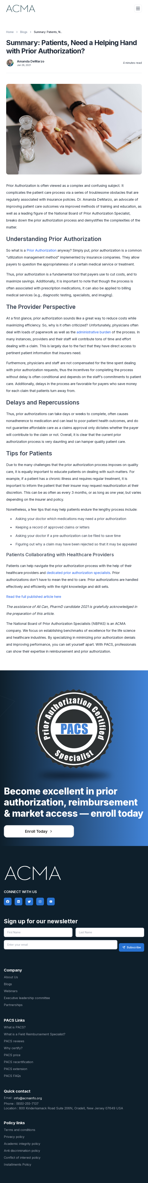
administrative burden (94, 332)
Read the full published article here (33, 597)
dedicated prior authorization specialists (78, 573)
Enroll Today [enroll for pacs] (39, 831)
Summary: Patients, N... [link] (48, 32)
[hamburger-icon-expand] (138, 8)
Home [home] (10, 32)
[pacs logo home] (74, 873)
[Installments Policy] (74, 1164)
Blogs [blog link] (23, 32)
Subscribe (131, 947)
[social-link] (8, 901)
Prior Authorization (41, 250)
